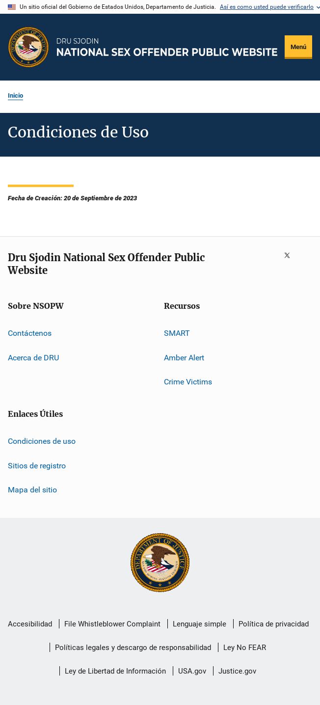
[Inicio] (167, 46)
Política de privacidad (274, 624)
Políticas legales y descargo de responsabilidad (133, 647)
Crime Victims (188, 381)
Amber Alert (184, 357)
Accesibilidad (30, 624)
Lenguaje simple (199, 624)
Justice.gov (237, 671)
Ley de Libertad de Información (115, 671)
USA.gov (192, 671)
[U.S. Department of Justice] (160, 563)
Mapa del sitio (32, 489)
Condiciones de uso (42, 441)
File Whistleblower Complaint (112, 624)
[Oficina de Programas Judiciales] (28, 47)
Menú (298, 47)
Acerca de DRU (33, 357)
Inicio (15, 95)
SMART (177, 333)
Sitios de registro (37, 465)
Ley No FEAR (244, 647)
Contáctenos (30, 333)
